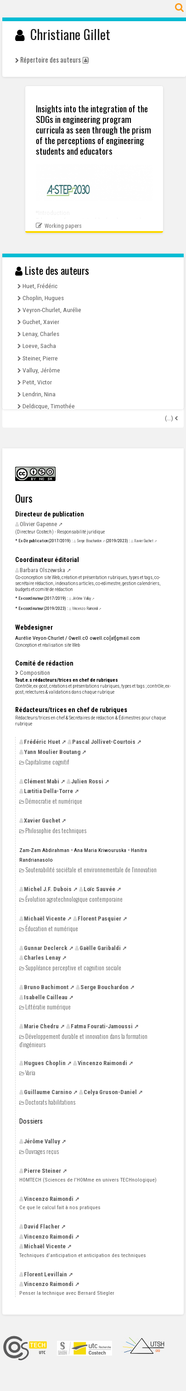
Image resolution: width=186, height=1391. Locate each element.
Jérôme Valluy (81, 598)
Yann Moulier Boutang (52, 751)
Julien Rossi (87, 781)
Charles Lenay (42, 957)
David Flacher (42, 1226)
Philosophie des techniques (55, 830)
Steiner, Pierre (40, 358)
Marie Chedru (41, 1026)
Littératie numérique (48, 1007)
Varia (30, 1072)
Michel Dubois (48, 889)
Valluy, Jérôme (41, 370)
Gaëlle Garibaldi (100, 948)
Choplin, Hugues (43, 297)
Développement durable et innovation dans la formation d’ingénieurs (83, 1040)
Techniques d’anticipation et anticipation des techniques (82, 1255)
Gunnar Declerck (46, 948)
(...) (170, 418)
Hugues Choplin (45, 1063)
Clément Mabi (41, 781)
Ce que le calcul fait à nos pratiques (60, 1207)
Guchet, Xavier (41, 321)
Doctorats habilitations (50, 1102)
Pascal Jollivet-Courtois (103, 741)
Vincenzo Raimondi (85, 608)
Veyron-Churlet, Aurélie (52, 309)
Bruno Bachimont (46, 987)
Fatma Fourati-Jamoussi (102, 1026)
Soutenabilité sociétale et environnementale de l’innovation (91, 869)
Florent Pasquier (99, 918)
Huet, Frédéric (40, 286)
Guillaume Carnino (48, 1092)
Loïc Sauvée (99, 889)
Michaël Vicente (45, 918)
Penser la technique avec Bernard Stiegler (66, 1293)
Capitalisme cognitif (47, 762)
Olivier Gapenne (38, 524)
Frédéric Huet (42, 741)
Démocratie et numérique (53, 801)
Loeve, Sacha (39, 345)
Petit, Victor (37, 382)
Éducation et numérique (51, 928)
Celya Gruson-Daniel (110, 1092)
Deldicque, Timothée (49, 406)
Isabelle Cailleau (46, 997)
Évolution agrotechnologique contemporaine (74, 899)
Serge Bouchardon (89, 541)
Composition (35, 672)
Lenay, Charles (41, 333)
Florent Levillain (45, 1274)
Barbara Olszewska (42, 570)
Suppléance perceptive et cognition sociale (73, 967)
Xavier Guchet (143, 541)
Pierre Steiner (42, 1170)
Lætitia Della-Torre (48, 791)
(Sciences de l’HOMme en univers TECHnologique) (88, 1180)
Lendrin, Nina (39, 394)
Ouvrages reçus (42, 1151)
